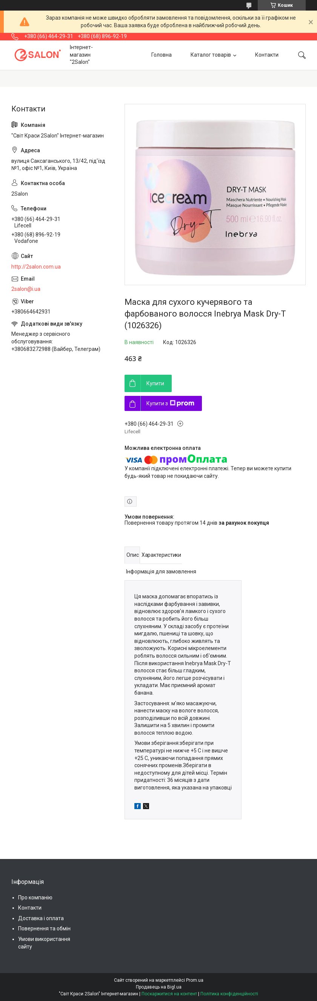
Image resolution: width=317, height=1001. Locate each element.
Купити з (170, 403)
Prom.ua (194, 980)
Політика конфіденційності (229, 993)
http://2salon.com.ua (36, 267)
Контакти (267, 55)
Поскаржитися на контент (169, 993)
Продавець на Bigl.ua (159, 987)
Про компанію (35, 897)
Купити (155, 383)
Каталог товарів (211, 55)
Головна (161, 55)
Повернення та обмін (44, 928)
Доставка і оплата (41, 918)
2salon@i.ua (25, 289)
